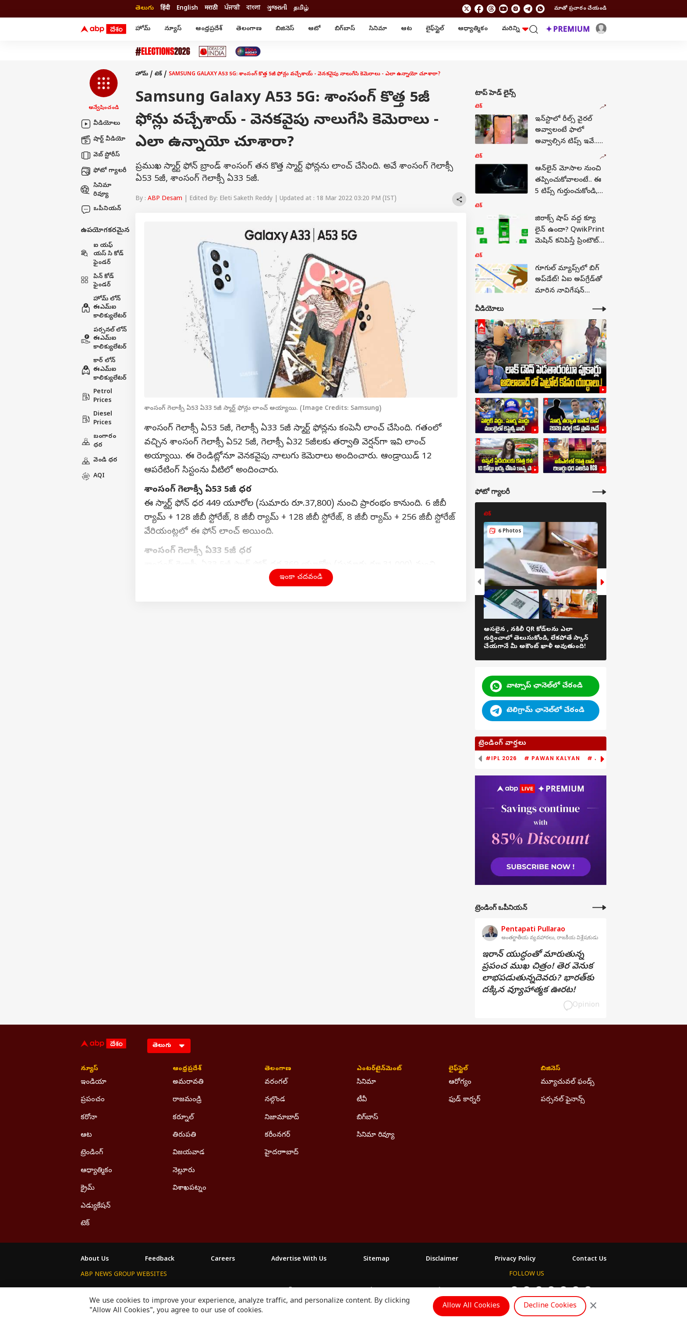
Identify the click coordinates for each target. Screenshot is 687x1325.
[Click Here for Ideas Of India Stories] (213, 51)
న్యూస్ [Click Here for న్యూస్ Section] (89, 1069)
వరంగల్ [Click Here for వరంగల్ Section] (276, 1082)
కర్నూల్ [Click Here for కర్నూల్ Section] (183, 1118)
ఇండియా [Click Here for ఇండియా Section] (93, 1082)
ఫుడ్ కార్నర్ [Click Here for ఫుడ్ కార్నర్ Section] (464, 1100)
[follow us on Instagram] (515, 9)
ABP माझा (246, 1291)
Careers (223, 1260)
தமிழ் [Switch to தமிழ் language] (301, 8)
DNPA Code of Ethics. (183, 1308)
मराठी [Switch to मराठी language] (211, 8)
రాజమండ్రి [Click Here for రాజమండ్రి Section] (187, 1100)
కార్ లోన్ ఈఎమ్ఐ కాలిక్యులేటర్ (104, 369)
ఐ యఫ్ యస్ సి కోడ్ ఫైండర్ (102, 254)
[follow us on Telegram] (528, 9)
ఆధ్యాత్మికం (473, 29)
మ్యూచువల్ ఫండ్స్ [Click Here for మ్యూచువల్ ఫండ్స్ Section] (568, 1082)
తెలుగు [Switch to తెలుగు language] (144, 8)
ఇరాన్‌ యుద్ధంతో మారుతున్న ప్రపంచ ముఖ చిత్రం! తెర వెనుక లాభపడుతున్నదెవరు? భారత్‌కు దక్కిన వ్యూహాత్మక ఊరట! (538, 973)
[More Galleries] (599, 492)
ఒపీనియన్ (101, 209)
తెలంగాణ (249, 29)
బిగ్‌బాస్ (345, 29)
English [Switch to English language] (187, 8)
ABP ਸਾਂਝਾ (365, 1291)
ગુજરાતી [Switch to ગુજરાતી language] (277, 8)
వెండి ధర (99, 460)
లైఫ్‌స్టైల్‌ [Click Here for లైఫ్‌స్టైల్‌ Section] (458, 1069)
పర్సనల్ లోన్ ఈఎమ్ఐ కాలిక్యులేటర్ (104, 339)
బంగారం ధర (98, 441)
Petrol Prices (96, 396)
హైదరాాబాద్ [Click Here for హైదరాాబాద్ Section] (281, 1153)
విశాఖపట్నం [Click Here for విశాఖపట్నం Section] (189, 1188)
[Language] (169, 1046)
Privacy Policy (515, 1260)
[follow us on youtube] (503, 9)
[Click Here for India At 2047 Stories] (248, 51)
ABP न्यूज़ (174, 1291)
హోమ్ (142, 29)
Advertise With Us (298, 1260)
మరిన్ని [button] (515, 29)
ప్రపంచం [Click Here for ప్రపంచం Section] (93, 1100)
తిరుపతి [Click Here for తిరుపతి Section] (184, 1135)
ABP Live (141, 1291)
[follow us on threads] (491, 9)
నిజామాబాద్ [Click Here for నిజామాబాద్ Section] (282, 1118)
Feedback (159, 1260)
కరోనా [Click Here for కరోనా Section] (89, 1118)
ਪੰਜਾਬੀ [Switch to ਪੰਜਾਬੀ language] (232, 8)
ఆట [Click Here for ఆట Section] (86, 1135)
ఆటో (314, 29)
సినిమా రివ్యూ (96, 190)
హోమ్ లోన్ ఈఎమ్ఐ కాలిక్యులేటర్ (104, 308)
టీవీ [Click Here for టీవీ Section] (362, 1100)
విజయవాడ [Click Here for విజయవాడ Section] (189, 1153)
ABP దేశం (435, 1291)
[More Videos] (599, 309)
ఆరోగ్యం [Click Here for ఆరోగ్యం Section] (460, 1082)
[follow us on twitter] (466, 9)
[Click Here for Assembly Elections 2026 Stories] (162, 51)
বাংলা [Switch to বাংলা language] (253, 8)
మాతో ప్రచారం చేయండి (580, 8)
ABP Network (100, 1291)
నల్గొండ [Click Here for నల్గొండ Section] (275, 1100)
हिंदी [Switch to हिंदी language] (165, 8)
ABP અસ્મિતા (285, 1291)
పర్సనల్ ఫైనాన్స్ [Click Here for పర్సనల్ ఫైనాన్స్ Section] (563, 1100)
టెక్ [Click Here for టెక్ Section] (85, 1224)
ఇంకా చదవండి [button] (301, 577)
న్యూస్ (172, 29)
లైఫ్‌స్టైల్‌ (435, 29)
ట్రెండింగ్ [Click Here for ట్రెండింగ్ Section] (92, 1153)
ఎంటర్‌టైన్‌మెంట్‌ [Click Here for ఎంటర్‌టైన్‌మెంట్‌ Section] (379, 1069)
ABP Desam (165, 199)
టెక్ (158, 74)
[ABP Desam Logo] (103, 29)
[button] (103, 90)
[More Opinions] (599, 907)
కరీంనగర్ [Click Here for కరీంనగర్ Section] (277, 1135)
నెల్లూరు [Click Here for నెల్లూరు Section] (184, 1171)
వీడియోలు (100, 124)
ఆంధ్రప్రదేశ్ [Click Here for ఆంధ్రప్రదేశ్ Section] (187, 1069)
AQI (93, 476)
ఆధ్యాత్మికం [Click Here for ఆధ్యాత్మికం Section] (96, 1171)
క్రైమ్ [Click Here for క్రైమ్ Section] (88, 1188)
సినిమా (378, 29)
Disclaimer (442, 1260)
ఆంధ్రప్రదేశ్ (208, 29)
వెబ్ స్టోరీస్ (100, 155)
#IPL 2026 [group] (501, 758)
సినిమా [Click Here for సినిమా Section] (366, 1082)
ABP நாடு (400, 1291)
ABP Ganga (328, 1291)
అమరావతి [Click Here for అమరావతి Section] (188, 1082)
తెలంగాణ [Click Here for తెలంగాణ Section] (278, 1069)
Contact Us (589, 1260)
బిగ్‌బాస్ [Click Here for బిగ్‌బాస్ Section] (367, 1118)
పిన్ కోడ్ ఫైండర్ (97, 281)
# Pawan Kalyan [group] (552, 758)
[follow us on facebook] (479, 9)
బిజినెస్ (285, 29)
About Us (95, 1260)
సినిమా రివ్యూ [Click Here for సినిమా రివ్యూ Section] (375, 1135)
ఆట (406, 29)
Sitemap (376, 1260)
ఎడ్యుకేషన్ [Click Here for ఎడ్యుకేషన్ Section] (95, 1206)
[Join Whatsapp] (540, 9)
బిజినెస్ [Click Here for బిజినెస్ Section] (550, 1069)
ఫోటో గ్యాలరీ (104, 171)
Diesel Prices (96, 418)
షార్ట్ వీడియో (103, 139)
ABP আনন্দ (209, 1291)
